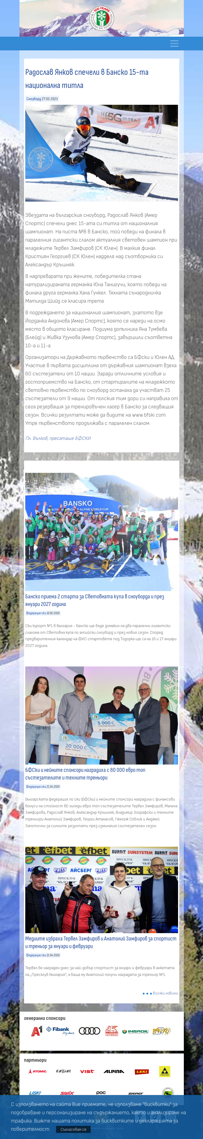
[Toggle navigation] (174, 43)
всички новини (165, 993)
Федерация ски (36, 613)
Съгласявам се (73, 1129)
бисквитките (117, 1121)
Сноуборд (33, 99)
